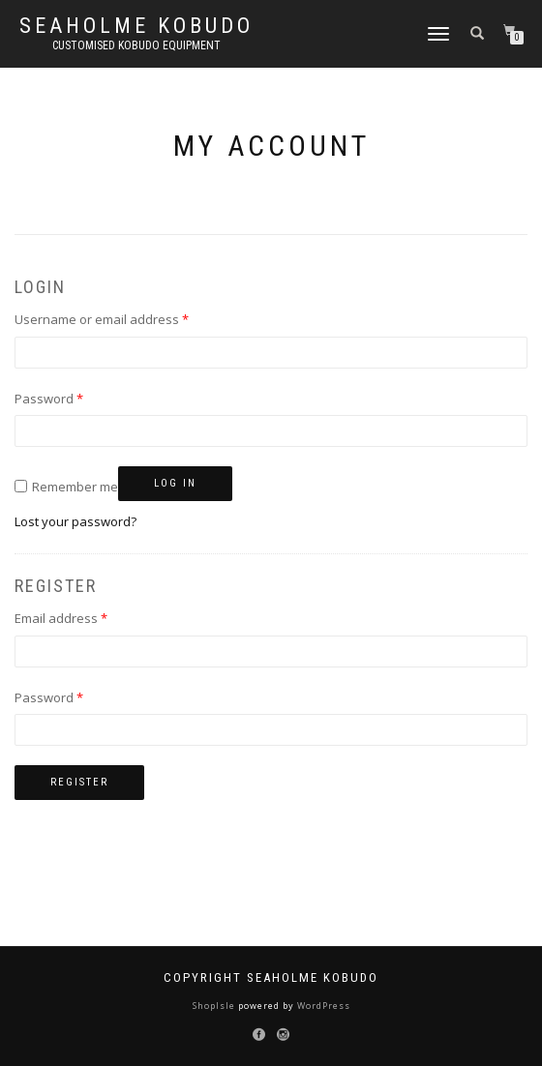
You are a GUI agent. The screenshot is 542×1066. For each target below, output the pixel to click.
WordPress (322, 1005)
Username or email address (128, 318)
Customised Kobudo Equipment (136, 45)
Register (79, 782)
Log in (175, 483)
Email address (88, 617)
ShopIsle (215, 1005)
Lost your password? (75, 521)
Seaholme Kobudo (136, 26)
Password (75, 397)
